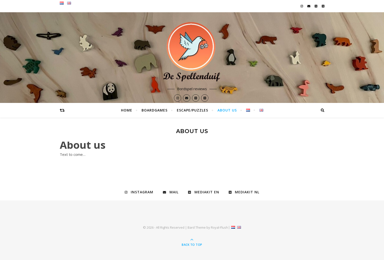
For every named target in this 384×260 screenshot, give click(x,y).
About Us (227, 110)
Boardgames (155, 110)
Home (126, 110)
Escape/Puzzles (192, 110)
